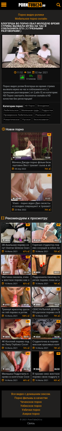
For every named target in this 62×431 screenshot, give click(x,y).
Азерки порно (31, 413)
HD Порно (30, 105)
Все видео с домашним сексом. (31, 394)
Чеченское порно (31, 401)
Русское (26, 119)
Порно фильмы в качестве (30, 398)
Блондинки (43, 105)
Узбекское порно (31, 405)
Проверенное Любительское (18, 115)
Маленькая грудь (30, 110)
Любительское (11, 110)
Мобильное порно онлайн (31, 18)
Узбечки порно (31, 409)
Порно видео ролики (31, 14)
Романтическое (11, 119)
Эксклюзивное (41, 119)
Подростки (47, 110)
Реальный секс (43, 115)
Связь (31, 423)
